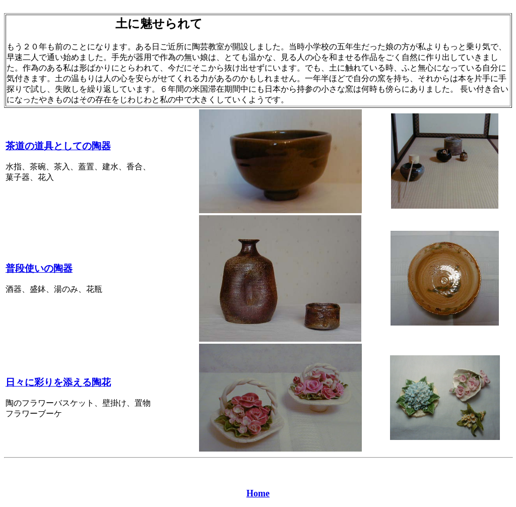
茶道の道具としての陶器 (58, 146)
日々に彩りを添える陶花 (58, 382)
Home (258, 493)
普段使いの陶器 (39, 268)
